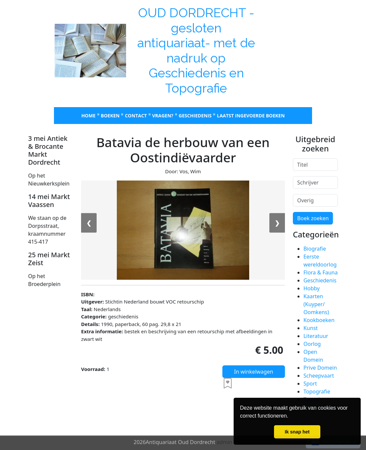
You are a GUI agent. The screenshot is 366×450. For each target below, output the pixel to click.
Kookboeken (319, 320)
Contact (136, 115)
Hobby (311, 288)
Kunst (310, 328)
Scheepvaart (318, 375)
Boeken (110, 115)
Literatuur (315, 336)
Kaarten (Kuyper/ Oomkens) (316, 304)
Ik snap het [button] (297, 431)
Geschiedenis (195, 115)
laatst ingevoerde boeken (251, 115)
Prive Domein (320, 367)
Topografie (316, 391)
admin (224, 442)
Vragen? (162, 115)
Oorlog (312, 344)
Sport (310, 383)
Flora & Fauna (320, 272)
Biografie (314, 248)
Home (88, 115)
